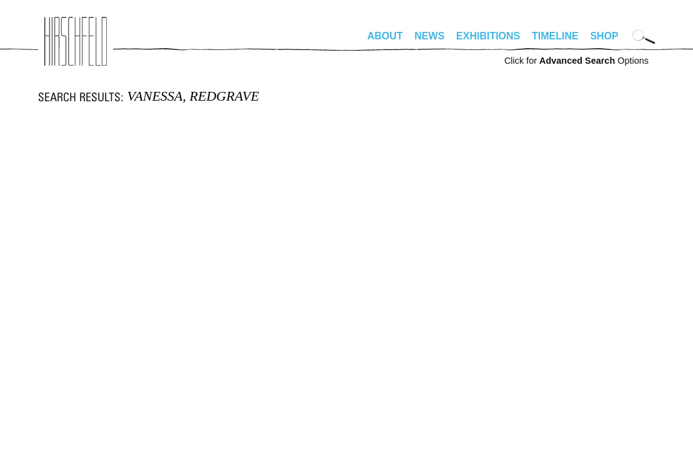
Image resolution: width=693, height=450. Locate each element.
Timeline (555, 36)
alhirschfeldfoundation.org (75, 41)
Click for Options (576, 61)
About (385, 36)
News (429, 36)
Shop (604, 36)
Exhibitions (488, 36)
